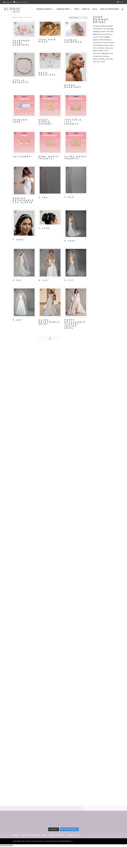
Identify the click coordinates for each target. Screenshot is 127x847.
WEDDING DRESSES (43, 9)
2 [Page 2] (45, 338)
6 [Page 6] (54, 338)
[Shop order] (77, 17)
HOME (15, 835)
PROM (77, 9)
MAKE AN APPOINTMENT (109, 9)
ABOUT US (86, 9)
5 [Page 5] (52, 338)
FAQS (45, 835)
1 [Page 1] (42, 338)
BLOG (95, 9)
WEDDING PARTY (63, 9)
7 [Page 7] (57, 338)
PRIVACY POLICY (73, 835)
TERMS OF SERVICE (56, 835)
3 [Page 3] (47, 338)
